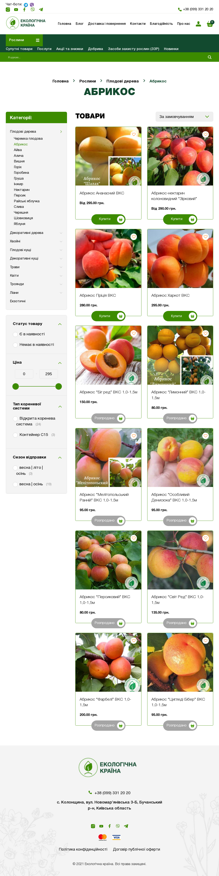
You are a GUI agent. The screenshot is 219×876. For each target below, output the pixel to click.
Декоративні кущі (24, 258)
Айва (18, 150)
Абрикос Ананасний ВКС (102, 193)
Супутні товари (19, 49)
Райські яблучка (26, 201)
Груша (19, 178)
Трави (14, 267)
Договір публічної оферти (137, 849)
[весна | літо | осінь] (14, 467)
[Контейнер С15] (14, 434)
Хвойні (15, 241)
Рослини (87, 81)
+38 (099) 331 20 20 (195, 9)
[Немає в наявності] (14, 344)
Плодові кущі (20, 250)
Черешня (21, 212)
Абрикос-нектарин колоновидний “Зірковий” (174, 196)
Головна (61, 81)
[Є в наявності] (14, 333)
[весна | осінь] (14, 483)
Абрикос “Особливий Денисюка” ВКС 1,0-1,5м (174, 497)
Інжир (18, 184)
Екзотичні (17, 301)
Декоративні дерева (26, 232)
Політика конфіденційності (83, 849)
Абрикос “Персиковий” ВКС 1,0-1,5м (105, 600)
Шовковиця (23, 218)
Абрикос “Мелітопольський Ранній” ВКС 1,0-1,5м (104, 497)
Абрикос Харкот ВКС (170, 296)
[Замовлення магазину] (184, 116)
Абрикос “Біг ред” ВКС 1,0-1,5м (108, 392)
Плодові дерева (123, 81)
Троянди (17, 284)
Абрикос (21, 144)
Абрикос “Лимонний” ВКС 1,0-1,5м (178, 395)
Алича (18, 155)
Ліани (14, 292)
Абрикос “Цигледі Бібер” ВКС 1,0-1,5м (178, 702)
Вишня (19, 161)
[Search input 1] (106, 57)
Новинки (171, 49)
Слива (19, 206)
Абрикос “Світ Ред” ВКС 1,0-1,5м (177, 600)
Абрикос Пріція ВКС (98, 296)
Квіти (14, 275)
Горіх (18, 167)
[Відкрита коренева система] (14, 418)
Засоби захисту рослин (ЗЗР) (133, 49)
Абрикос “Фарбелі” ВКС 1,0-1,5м (105, 702)
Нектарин (22, 190)
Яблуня (19, 224)
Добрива (95, 49)
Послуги (44, 49)
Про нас (183, 24)
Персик (20, 195)
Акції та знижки (69, 49)
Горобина (21, 172)
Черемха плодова (28, 138)
